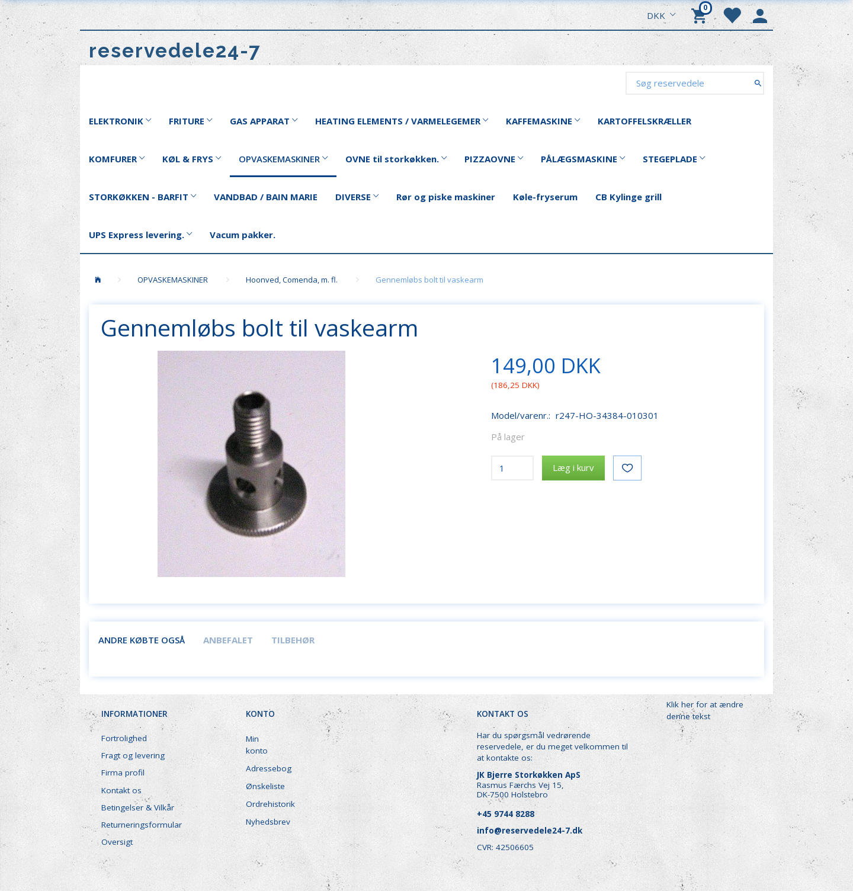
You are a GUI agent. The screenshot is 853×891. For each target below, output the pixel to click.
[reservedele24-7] (175, 50)
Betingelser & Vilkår (137, 807)
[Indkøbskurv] (700, 15)
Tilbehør (293, 640)
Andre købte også (141, 640)
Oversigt (117, 841)
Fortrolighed (124, 738)
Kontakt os (121, 790)
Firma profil (123, 772)
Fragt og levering (133, 755)
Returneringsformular (141, 824)
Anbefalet (228, 640)
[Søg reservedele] (758, 82)
